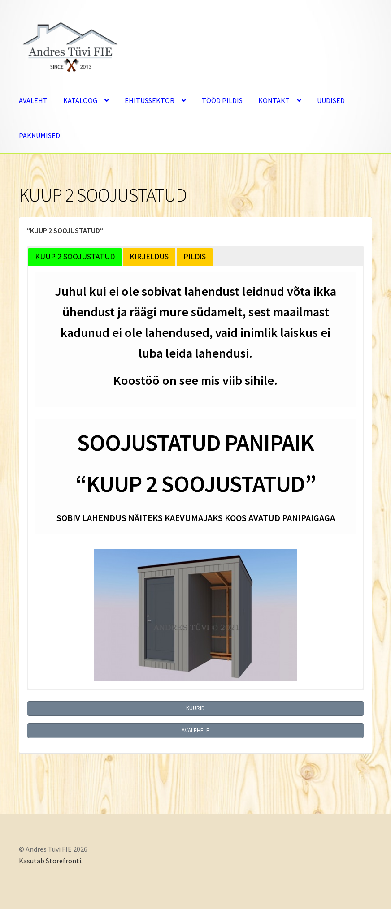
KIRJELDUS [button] (149, 256)
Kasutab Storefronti (50, 857)
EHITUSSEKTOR (149, 100)
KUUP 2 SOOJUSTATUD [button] (75, 256)
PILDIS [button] (194, 256)
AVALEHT (33, 100)
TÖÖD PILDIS (222, 100)
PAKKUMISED (39, 135)
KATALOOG (80, 100)
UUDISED (331, 100)
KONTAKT (274, 100)
